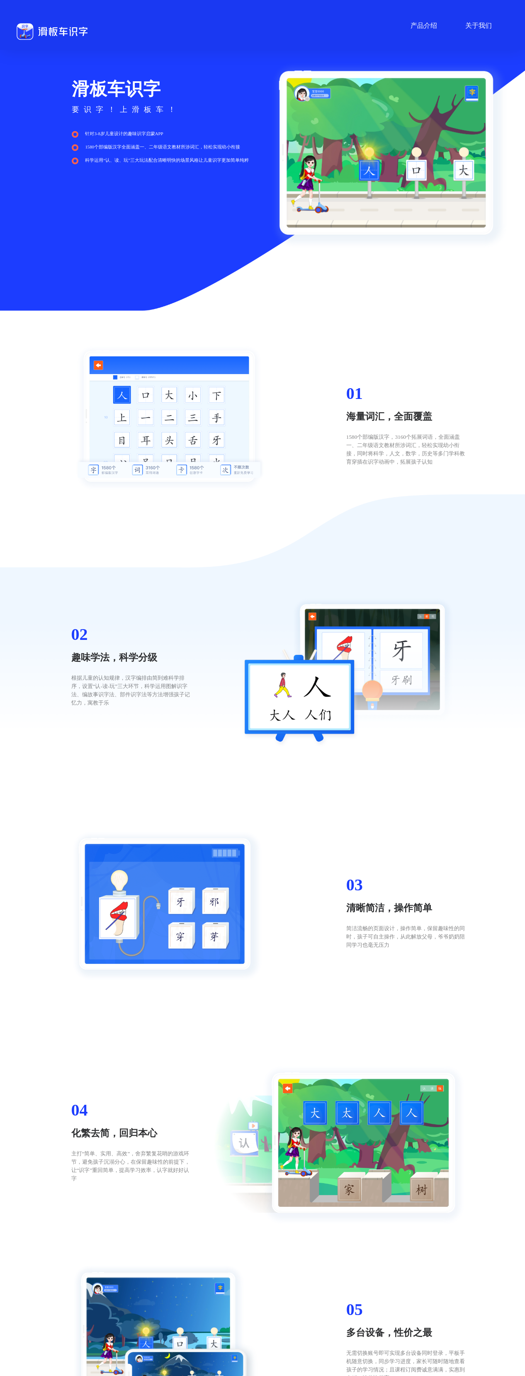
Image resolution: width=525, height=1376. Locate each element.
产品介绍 (424, 25)
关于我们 (478, 25)
